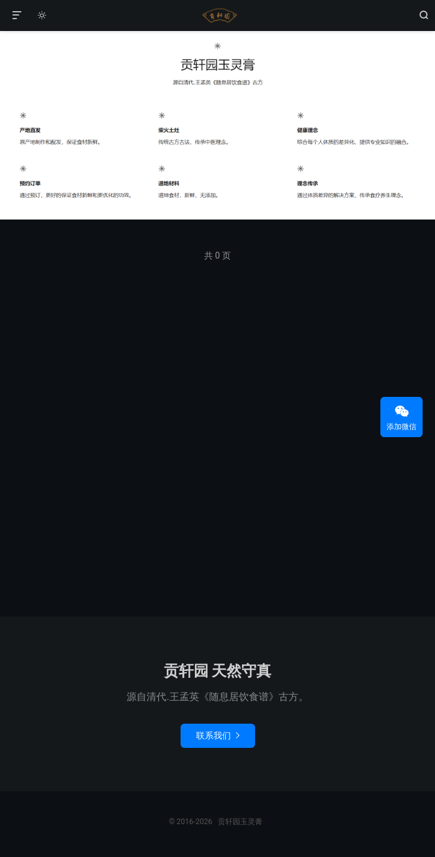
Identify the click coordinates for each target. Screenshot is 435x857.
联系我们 (218, 735)
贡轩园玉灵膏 (218, 15)
